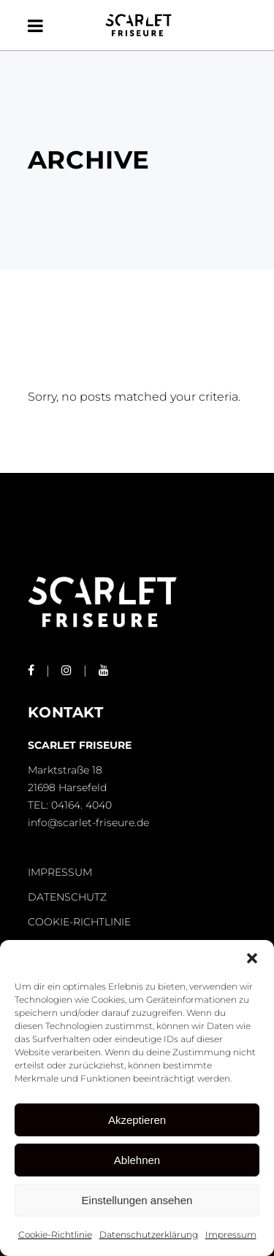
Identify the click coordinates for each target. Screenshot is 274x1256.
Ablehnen (137, 1160)
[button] (252, 958)
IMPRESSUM (60, 872)
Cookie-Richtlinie (55, 1234)
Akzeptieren (137, 1120)
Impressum (230, 1234)
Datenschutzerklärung (148, 1234)
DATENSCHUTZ (67, 897)
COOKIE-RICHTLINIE (79, 921)
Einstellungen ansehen (137, 1200)
